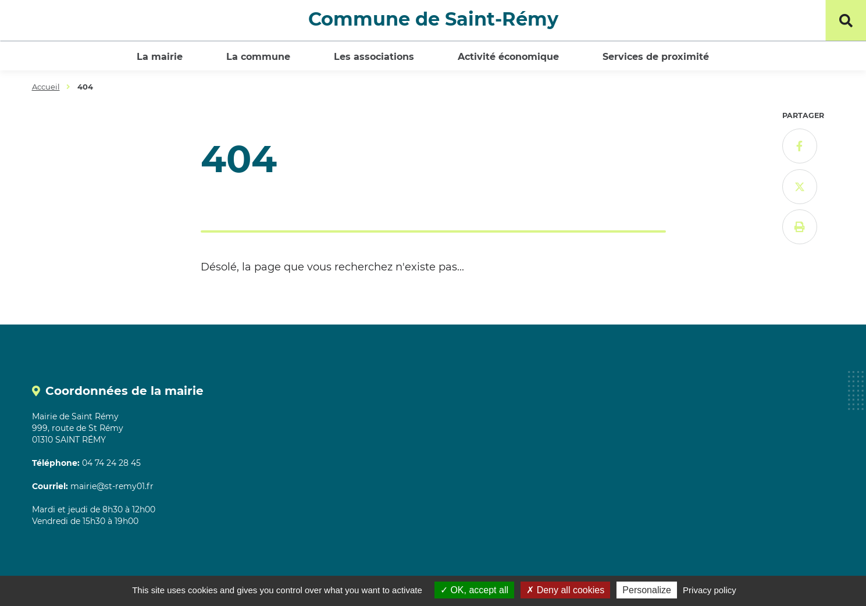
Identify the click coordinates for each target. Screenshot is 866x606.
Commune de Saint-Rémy (433, 19)
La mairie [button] (160, 56)
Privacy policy (709, 590)
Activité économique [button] (508, 56)
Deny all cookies (565, 590)
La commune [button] (258, 56)
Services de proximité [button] (656, 56)
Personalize (646, 590)
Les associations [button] (374, 56)
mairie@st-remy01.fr (112, 486)
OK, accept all (474, 590)
